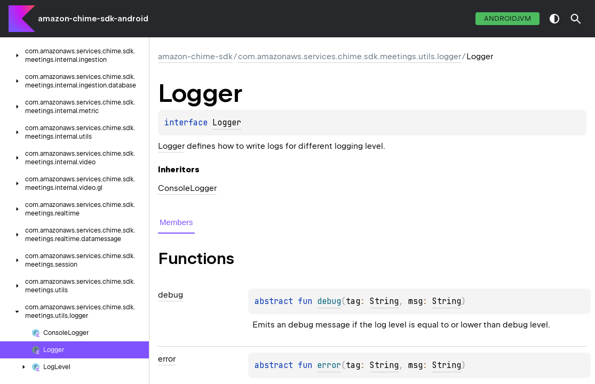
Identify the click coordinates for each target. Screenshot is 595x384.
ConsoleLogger (187, 188)
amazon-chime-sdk (195, 56)
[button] (575, 18)
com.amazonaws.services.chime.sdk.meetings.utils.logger (349, 56)
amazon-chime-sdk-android (93, 18)
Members (176, 222)
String (384, 301)
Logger (226, 122)
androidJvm (507, 18)
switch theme (554, 18)
